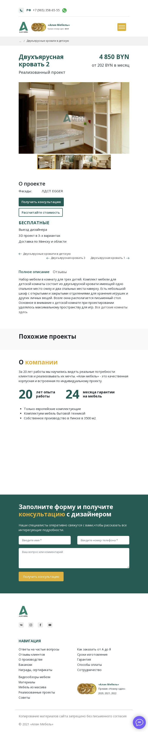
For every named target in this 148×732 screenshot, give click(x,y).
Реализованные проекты (37, 692)
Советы (24, 697)
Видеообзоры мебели (34, 677)
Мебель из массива (32, 687)
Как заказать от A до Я (94, 649)
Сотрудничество (89, 670)
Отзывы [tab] (60, 271)
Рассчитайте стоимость (41, 212)
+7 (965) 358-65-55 (46, 10)
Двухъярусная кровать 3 (65, 258)
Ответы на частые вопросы (39, 649)
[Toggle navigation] (121, 27)
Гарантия (84, 659)
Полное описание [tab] (34, 271)
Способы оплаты (89, 665)
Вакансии (25, 665)
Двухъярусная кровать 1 (109, 258)
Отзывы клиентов (32, 654)
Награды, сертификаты (35, 670)
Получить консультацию (41, 202)
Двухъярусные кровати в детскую (46, 254)
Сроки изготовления (92, 654)
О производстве (31, 659)
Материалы (27, 682)
